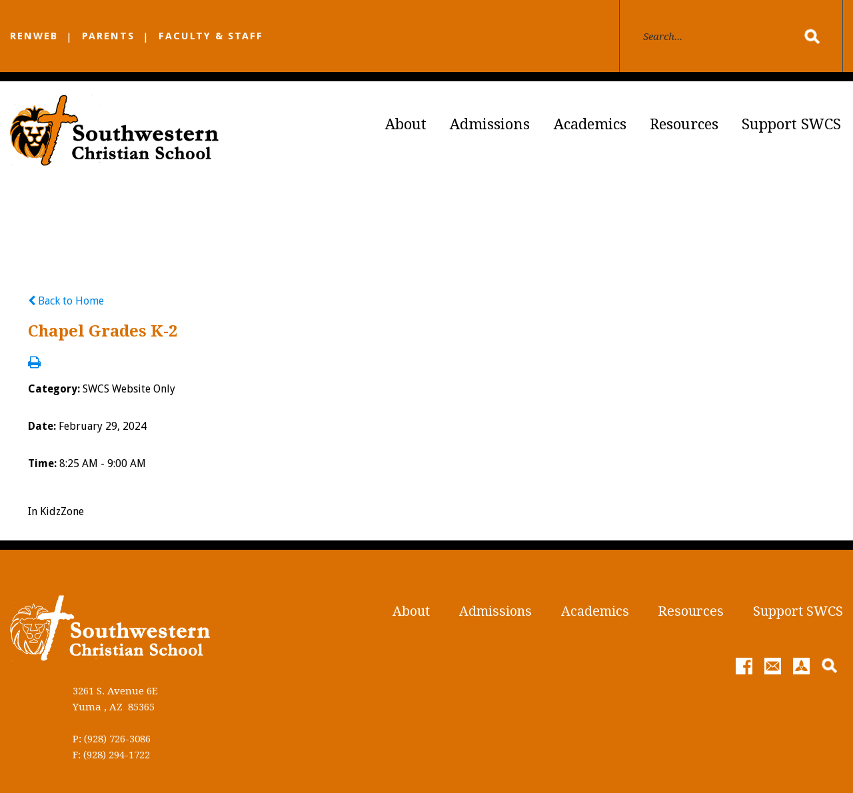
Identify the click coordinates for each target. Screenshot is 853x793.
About (405, 124)
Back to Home (66, 301)
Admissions (490, 124)
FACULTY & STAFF (211, 36)
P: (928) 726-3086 (112, 739)
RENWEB (34, 36)
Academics (590, 124)
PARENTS (108, 36)
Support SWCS (791, 124)
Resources (684, 124)
